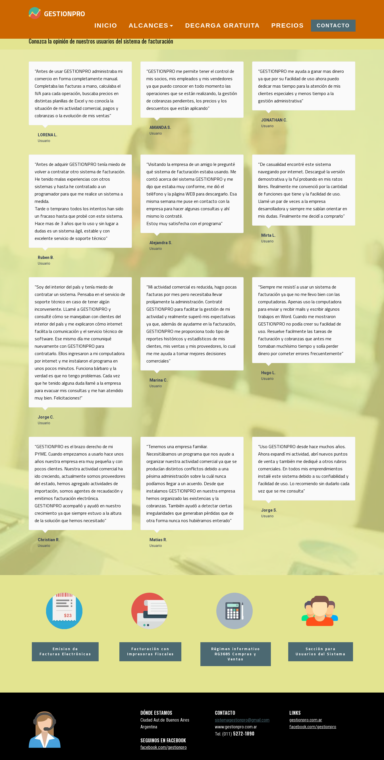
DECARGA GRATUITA (222, 25)
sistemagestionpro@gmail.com (242, 718)
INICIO (105, 25)
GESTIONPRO (64, 13)
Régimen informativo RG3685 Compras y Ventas (234, 653)
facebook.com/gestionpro (163, 745)
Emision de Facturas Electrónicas (64, 650)
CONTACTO (333, 25)
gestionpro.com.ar (305, 718)
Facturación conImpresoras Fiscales (149, 650)
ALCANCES (149, 25)
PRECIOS (287, 25)
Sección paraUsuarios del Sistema (320, 650)
